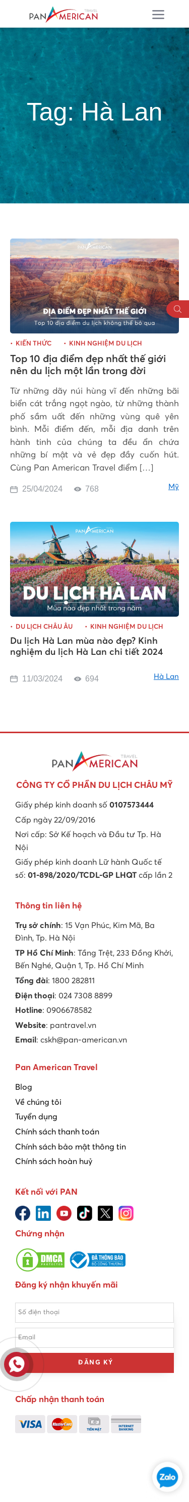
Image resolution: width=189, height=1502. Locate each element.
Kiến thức (33, 343)
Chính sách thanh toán (57, 1132)
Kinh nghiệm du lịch (105, 343)
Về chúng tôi (38, 1102)
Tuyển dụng (36, 1117)
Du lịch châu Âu (44, 627)
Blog (23, 1087)
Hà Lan (166, 676)
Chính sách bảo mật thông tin (70, 1147)
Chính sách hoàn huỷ (53, 1162)
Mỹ (173, 487)
